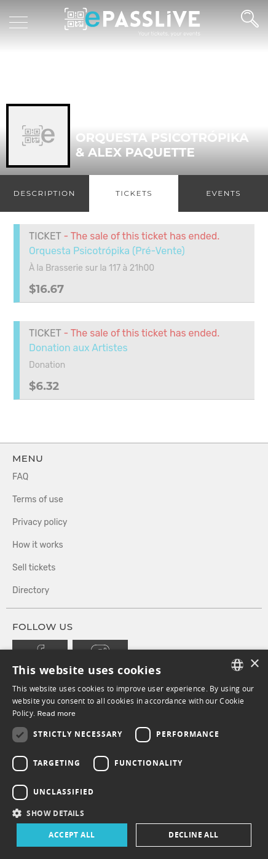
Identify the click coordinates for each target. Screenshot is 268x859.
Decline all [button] (193, 835)
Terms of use (37, 499)
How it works (37, 545)
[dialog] (134, 754)
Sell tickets (33, 567)
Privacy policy (40, 522)
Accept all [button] (72, 835)
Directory (30, 590)
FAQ (20, 477)
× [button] (254, 664)
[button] (134, 812)
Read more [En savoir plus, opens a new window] (56, 713)
